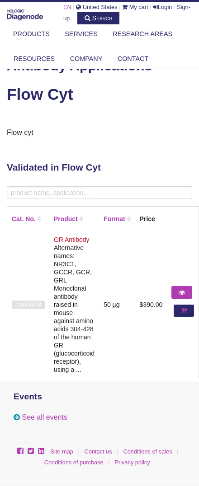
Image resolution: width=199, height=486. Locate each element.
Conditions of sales (147, 451)
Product (66, 218)
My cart (135, 7)
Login (162, 7)
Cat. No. (24, 218)
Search (99, 18)
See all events (44, 417)
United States (96, 7)
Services (81, 33)
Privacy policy (132, 462)
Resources (34, 58)
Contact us (98, 451)
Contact (133, 58)
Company (86, 58)
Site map (61, 451)
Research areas (142, 33)
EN (67, 7)
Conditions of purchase (74, 462)
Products (31, 33)
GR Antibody (72, 239)
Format (114, 218)
